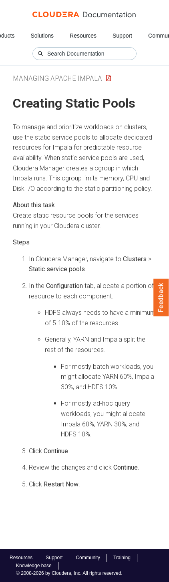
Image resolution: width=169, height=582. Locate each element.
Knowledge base (34, 565)
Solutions (42, 35)
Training (122, 557)
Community (88, 557)
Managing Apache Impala (57, 78)
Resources (83, 35)
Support (122, 35)
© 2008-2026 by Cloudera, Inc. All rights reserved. (69, 573)
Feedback (161, 297)
